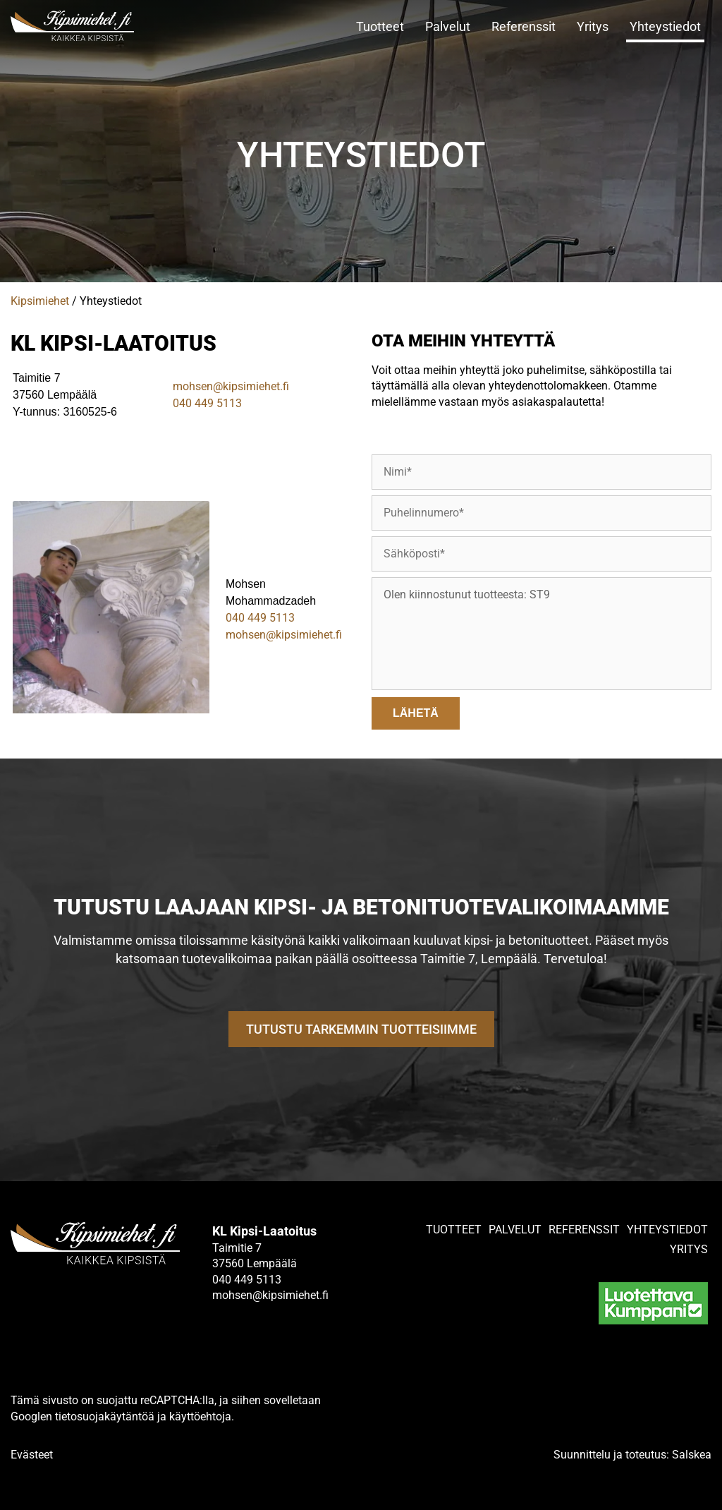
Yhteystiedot (665, 26)
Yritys (592, 26)
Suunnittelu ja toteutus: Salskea (632, 1454)
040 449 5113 (207, 403)
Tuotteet (380, 26)
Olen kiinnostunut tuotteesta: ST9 (541, 633)
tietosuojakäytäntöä (104, 1416)
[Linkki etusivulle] (90, 26)
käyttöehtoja (200, 1416)
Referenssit (523, 26)
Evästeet (32, 1454)
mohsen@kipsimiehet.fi (231, 386)
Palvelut (447, 26)
